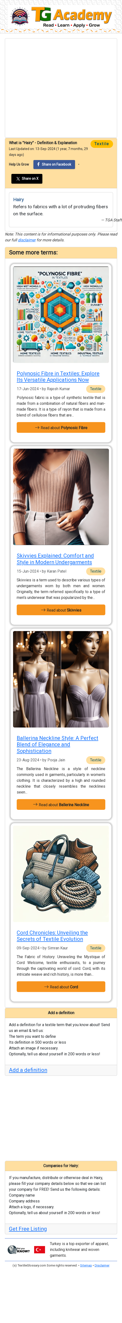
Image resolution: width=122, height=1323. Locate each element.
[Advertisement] (45, 88)
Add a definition (28, 1070)
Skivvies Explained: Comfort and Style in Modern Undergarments (55, 559)
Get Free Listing (28, 1229)
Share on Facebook (54, 164)
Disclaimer (102, 1265)
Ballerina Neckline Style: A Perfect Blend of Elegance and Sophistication (57, 744)
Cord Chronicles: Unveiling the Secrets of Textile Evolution (52, 936)
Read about (61, 427)
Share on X (26, 179)
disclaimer (27, 240)
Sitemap (86, 1265)
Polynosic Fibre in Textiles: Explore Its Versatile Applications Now (58, 376)
